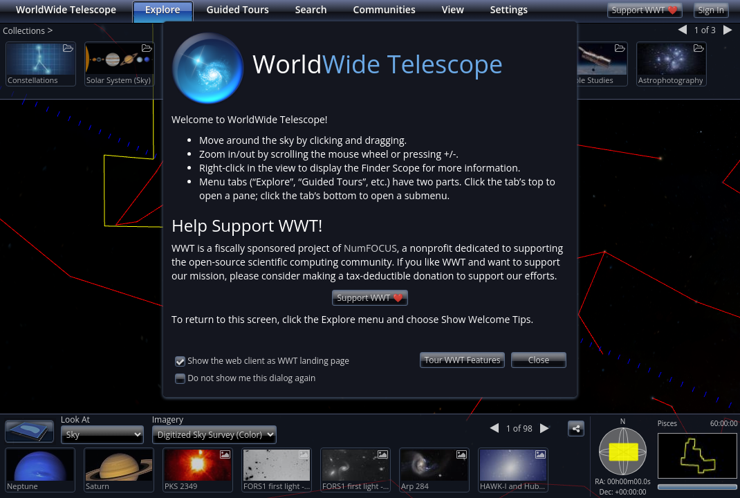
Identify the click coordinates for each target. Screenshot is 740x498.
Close (538, 345)
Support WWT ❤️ (370, 283)
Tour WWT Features (463, 345)
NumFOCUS (370, 233)
